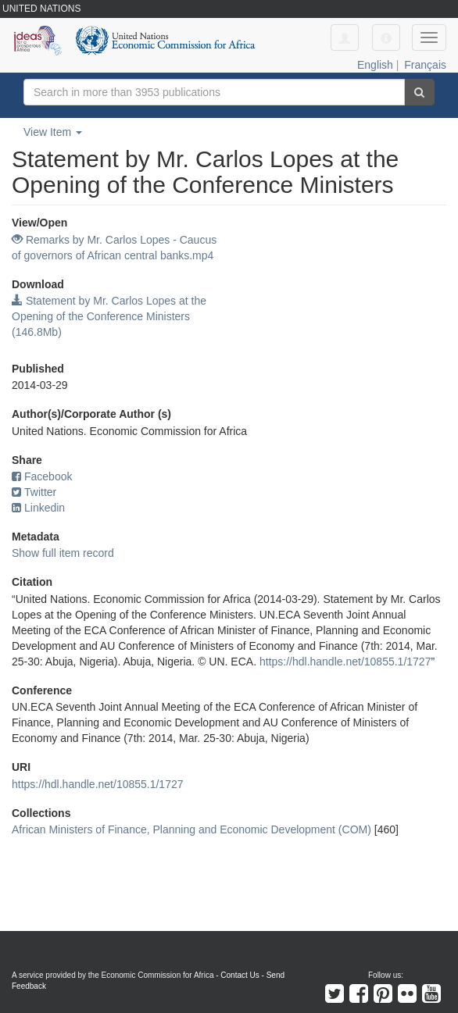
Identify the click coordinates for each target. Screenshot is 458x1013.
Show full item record (63, 553)
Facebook (42, 476)
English (375, 65)
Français (425, 65)
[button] (386, 37)
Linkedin (38, 507)
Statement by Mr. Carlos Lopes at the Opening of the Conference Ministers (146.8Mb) (109, 316)
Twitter (34, 492)
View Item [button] (52, 132)
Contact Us (239, 975)
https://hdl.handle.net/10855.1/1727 (345, 661)
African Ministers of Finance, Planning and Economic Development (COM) (191, 829)
